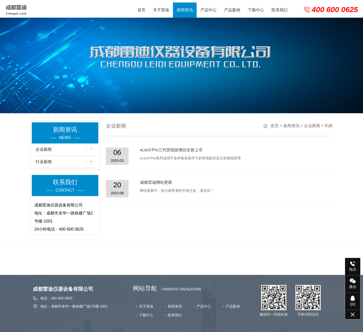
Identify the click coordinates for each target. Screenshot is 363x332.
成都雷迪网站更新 (162, 182)
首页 (141, 10)
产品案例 (232, 10)
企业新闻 (44, 151)
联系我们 (279, 10)
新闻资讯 (185, 10)
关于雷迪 (161, 10)
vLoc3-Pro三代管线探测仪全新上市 (177, 150)
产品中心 (208, 10)
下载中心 (256, 10)
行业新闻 (44, 163)
